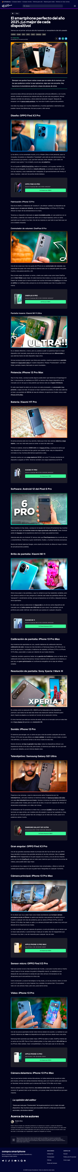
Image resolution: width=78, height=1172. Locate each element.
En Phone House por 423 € (45, 626)
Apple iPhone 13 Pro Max (35, 944)
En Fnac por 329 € (45, 301)
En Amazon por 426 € (45, 950)
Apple (44, 34)
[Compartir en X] (56, 38)
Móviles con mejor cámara (63, 1)
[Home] (7, 6)
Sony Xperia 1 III (19, 722)
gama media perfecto (28, 101)
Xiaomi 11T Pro (44, 448)
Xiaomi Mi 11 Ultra (24, 363)
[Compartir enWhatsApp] (63, 38)
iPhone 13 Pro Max (17, 395)
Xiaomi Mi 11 (39, 605)
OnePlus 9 (25, 859)
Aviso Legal (66, 1160)
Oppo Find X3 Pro (32, 184)
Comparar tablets (16, 1)
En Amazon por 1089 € (45, 190)
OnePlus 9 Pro (31, 296)
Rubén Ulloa (16, 38)
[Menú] (75, 6)
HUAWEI (49, 810)
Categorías (50, 1154)
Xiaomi (32, 34)
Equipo (65, 1154)
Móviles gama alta (37, 1)
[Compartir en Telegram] (66, 38)
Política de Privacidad (69, 1157)
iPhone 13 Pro (44, 208)
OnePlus (13, 34)
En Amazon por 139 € (45, 476)
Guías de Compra (52, 1163)
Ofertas (49, 1160)
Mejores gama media (49, 1)
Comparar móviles (27, 1)
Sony (23, 34)
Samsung (38, 34)
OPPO (28, 34)
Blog (17, 13)
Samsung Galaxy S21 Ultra (56, 798)
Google (18, 34)
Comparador (50, 1157)
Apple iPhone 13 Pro (33, 1054)
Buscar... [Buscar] (28, 6)
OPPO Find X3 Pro (28, 166)
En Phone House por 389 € (45, 833)
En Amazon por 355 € (45, 1060)
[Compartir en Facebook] (59, 38)
